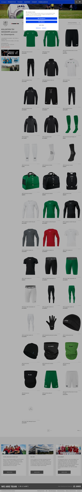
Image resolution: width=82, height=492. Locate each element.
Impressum (44, 28)
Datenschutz (38, 28)
